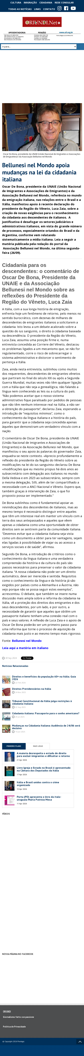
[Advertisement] (42, 77)
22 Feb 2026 (20, 682)
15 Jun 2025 (20, 731)
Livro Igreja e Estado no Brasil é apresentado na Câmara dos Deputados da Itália (43, 769)
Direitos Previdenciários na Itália (31, 688)
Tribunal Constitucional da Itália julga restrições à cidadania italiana (42, 702)
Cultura (15, 2)
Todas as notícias (20, 9)
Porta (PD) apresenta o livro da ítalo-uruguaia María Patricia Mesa (39, 798)
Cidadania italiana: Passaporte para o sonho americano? (45, 713)
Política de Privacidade (14, 1026)
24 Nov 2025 (20, 692)
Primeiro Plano (14, 746)
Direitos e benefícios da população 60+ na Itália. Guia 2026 (44, 678)
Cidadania (45, 2)
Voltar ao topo (80, 1041)
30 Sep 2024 (11, 658)
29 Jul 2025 (19, 717)
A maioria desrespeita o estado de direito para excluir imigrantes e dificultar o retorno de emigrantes (43, 756)
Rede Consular (64, 2)
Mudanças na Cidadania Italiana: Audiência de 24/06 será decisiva (46, 727)
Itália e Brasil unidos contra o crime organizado (38, 783)
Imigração (30, 2)
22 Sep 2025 (20, 707)
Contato (49, 9)
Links (37, 9)
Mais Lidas (38, 746)
